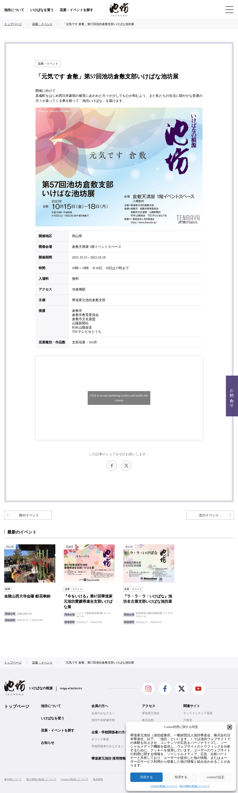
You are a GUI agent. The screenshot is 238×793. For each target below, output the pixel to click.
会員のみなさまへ (103, 713)
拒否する (181, 777)
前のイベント (29, 515)
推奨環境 (98, 779)
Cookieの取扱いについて (164, 786)
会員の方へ (99, 706)
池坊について (14, 10)
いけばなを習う (42, 10)
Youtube (198, 688)
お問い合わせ (232, 396)
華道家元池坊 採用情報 (108, 758)
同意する (146, 777)
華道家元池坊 (151, 713)
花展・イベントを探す (76, 10)
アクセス (148, 706)
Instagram (148, 688)
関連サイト (191, 706)
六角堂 (187, 720)
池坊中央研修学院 (103, 720)
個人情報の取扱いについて (195, 786)
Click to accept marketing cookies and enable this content (119, 398)
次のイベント (209, 515)
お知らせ (47, 742)
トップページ (16, 706)
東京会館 (148, 720)
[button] (230, 727)
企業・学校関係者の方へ (109, 732)
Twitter (126, 465)
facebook (111, 465)
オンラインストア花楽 (198, 713)
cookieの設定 (215, 777)
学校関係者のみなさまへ (107, 746)
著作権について (13, 779)
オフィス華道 (100, 739)
